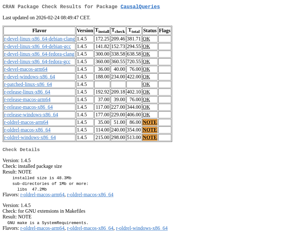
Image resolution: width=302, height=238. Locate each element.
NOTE (150, 123)
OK (146, 40)
